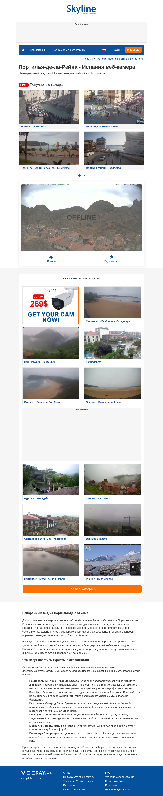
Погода (51, 259)
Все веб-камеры (82, 589)
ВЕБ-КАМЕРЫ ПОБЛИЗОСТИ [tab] (81, 278)
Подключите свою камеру (78, 776)
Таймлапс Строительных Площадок (78, 783)
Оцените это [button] (111, 259)
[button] (105, 49)
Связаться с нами (74, 789)
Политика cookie (115, 781)
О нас (66, 772)
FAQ (107, 772)
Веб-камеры (38, 49)
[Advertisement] (81, 34)
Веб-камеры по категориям (70, 49)
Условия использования (119, 776)
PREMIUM (133, 49)
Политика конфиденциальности (118, 787)
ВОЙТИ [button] (117, 49)
